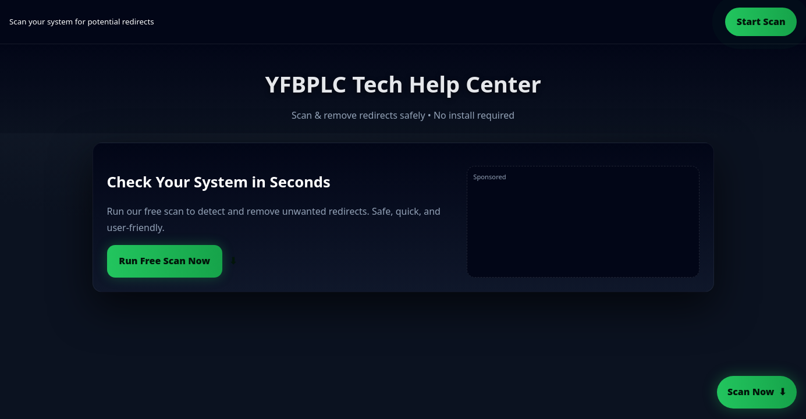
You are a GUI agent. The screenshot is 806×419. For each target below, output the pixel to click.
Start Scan (761, 21)
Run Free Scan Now (164, 260)
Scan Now (750, 391)
